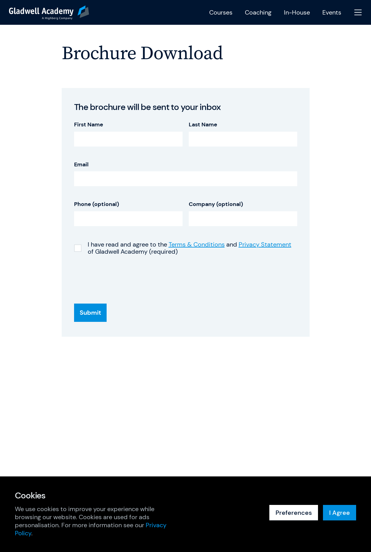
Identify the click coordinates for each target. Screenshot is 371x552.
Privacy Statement (265, 244)
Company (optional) (216, 204)
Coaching (258, 12)
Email (81, 164)
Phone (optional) (96, 204)
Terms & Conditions (197, 244)
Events (331, 12)
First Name (88, 124)
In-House (297, 12)
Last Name (203, 124)
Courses (220, 12)
